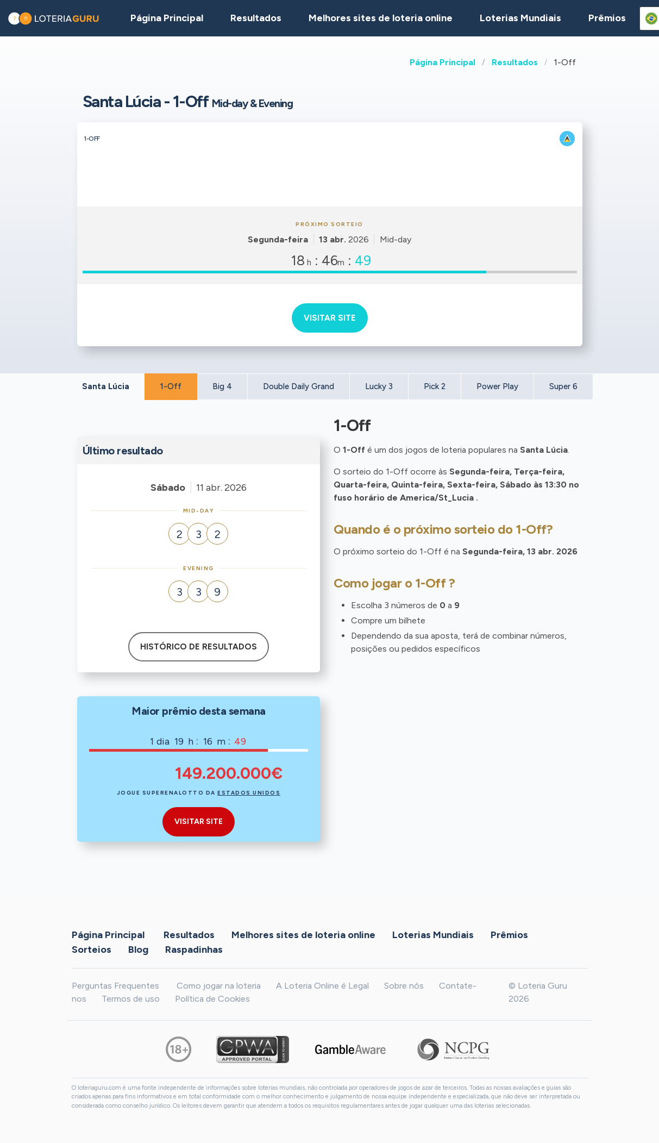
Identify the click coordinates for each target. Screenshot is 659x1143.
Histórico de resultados (198, 647)
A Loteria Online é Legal (322, 985)
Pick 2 (434, 386)
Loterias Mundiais (520, 18)
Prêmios (607, 18)
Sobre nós (404, 985)
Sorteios (91, 949)
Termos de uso (131, 999)
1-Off (170, 386)
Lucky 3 (379, 386)
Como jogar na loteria (219, 985)
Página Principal (442, 62)
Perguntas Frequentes (115, 985)
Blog (138, 949)
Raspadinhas (194, 949)
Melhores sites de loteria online (381, 18)
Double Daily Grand (298, 386)
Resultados (515, 62)
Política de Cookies (212, 999)
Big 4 (222, 386)
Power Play (497, 386)
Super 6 (563, 386)
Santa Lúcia (105, 386)
